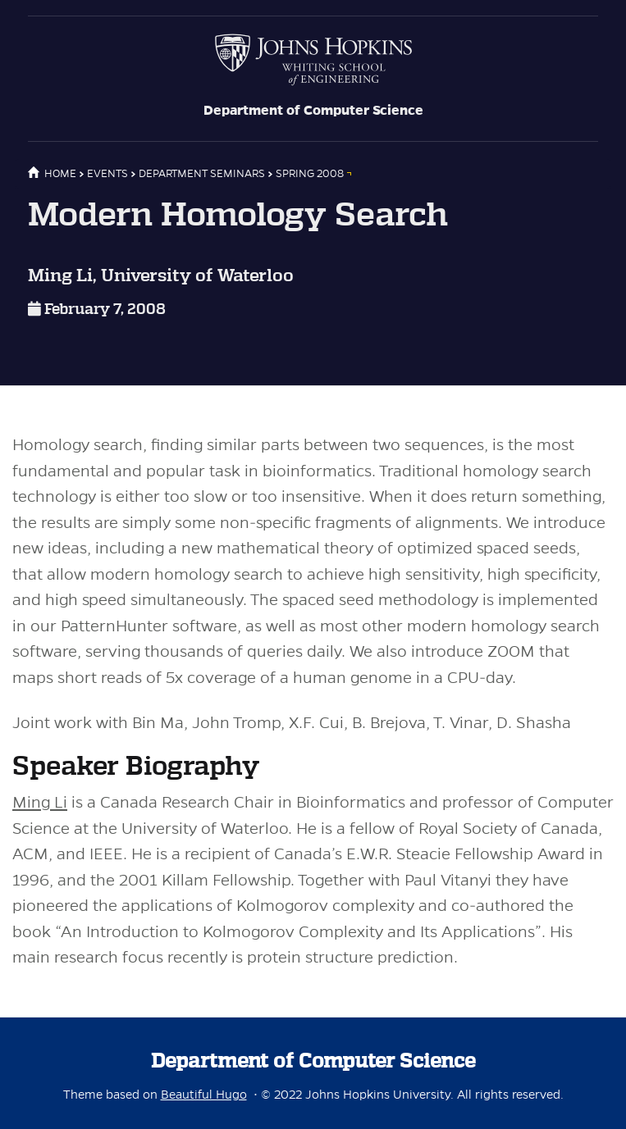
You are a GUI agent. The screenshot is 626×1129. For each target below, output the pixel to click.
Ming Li (39, 802)
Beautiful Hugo (204, 1094)
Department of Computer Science (313, 110)
